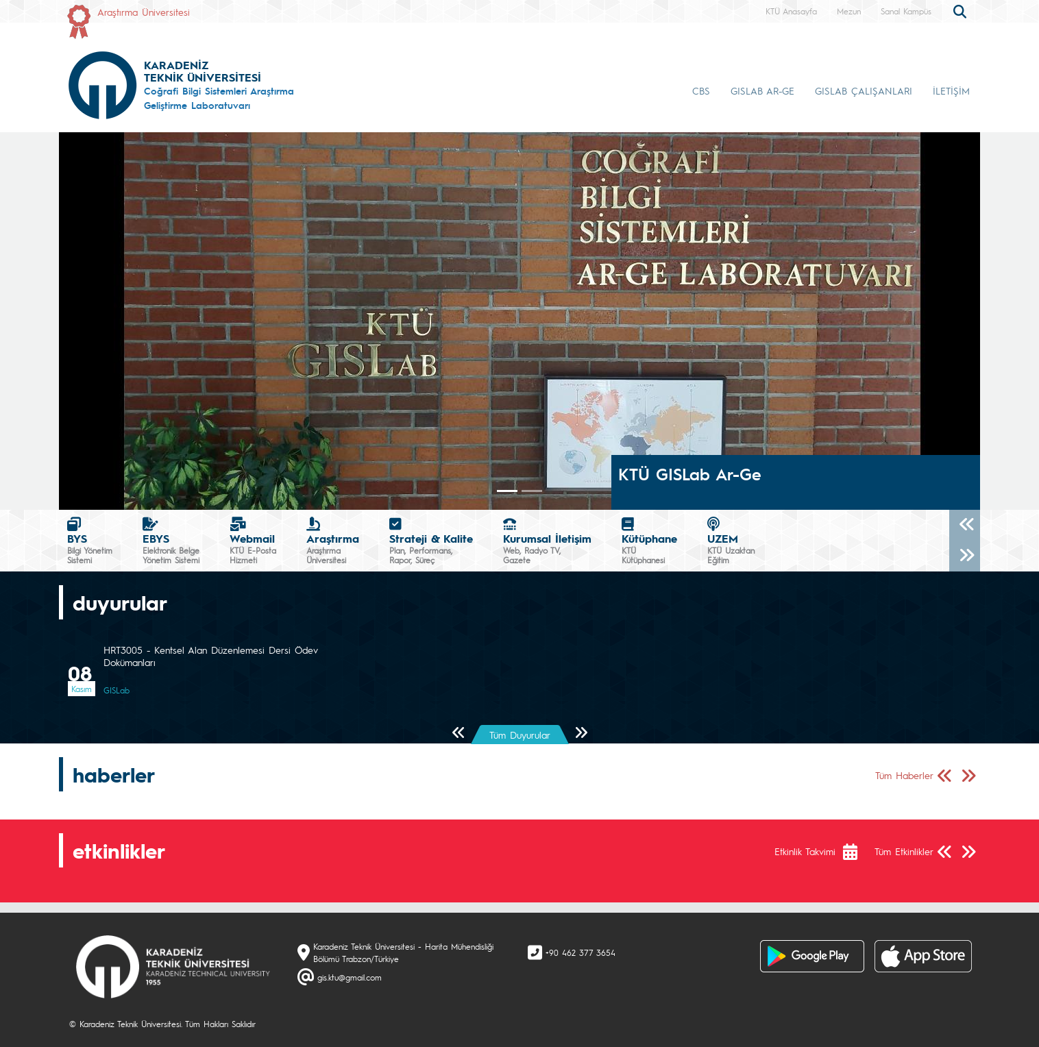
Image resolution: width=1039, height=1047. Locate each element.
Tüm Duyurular (519, 734)
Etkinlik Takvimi (804, 851)
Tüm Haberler (904, 775)
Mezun (849, 10)
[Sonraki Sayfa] (581, 733)
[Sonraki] (964, 556)
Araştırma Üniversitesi (143, 11)
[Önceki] (964, 525)
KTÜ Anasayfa (791, 10)
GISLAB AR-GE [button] (762, 90)
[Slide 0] (507, 491)
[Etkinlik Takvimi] (857, 852)
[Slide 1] (532, 491)
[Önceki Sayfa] (459, 733)
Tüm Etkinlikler (904, 851)
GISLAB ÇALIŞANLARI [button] (863, 90)
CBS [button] (701, 90)
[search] (961, 10)
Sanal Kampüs (906, 10)
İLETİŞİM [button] (951, 90)
